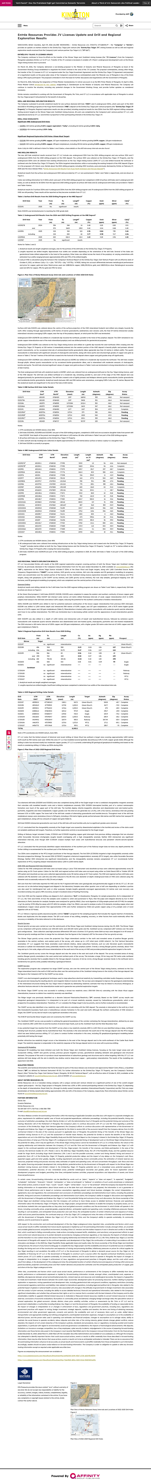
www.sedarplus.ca (123, 567)
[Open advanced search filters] (121, 25)
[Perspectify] (9, 737)
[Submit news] (9, 732)
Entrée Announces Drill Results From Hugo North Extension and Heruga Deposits (73, 169)
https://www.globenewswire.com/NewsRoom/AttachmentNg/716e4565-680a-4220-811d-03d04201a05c (57, 1360)
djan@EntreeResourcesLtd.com (35, 1111)
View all (146, 3)
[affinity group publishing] (9, 742)
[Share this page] (129, 26)
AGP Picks (6, 3)
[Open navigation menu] (23, 26)
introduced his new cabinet (45, 85)
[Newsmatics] (9, 747)
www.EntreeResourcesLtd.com (45, 1076)
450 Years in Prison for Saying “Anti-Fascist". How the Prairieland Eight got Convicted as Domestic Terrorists (49, 3)
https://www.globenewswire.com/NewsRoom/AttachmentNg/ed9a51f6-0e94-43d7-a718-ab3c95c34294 (56, 1356)
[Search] (103, 25)
